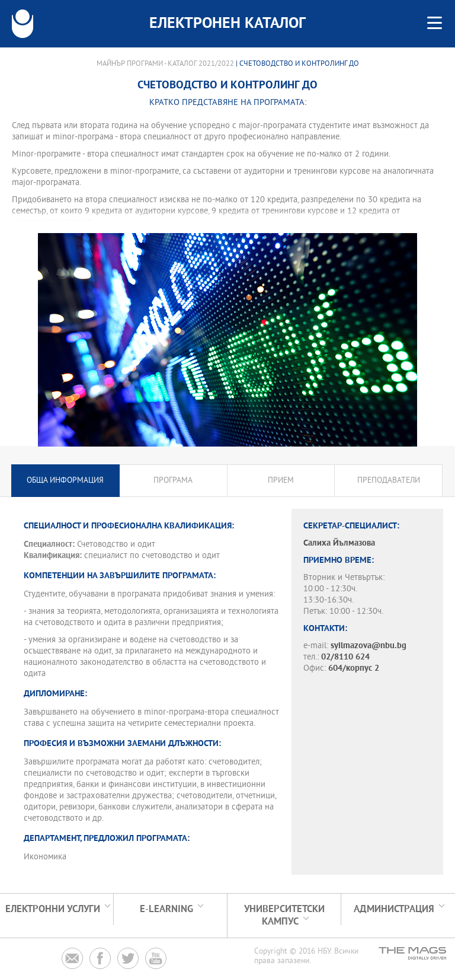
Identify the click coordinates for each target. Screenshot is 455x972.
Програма (173, 481)
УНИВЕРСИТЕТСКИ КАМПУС (284, 915)
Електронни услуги (52, 909)
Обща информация (65, 481)
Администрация (394, 909)
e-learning (166, 909)
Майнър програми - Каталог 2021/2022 (165, 64)
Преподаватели (388, 481)
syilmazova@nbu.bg (368, 646)
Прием (281, 481)
